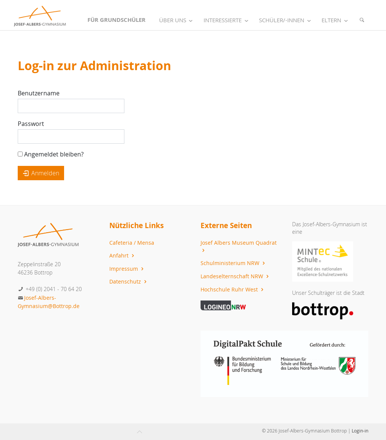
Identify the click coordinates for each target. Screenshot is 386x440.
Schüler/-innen (286, 20)
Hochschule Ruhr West (233, 289)
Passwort (31, 124)
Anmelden (41, 173)
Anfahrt (122, 255)
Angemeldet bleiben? (51, 154)
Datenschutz (129, 281)
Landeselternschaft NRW (236, 276)
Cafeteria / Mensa (131, 242)
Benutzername (39, 93)
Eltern (336, 20)
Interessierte (227, 20)
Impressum (127, 268)
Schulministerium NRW (234, 263)
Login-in (360, 431)
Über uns (177, 20)
